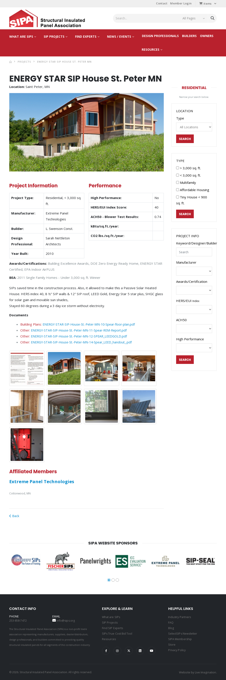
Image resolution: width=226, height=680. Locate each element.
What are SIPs (21, 36)
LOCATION (184, 111)
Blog (171, 628)
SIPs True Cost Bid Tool (117, 633)
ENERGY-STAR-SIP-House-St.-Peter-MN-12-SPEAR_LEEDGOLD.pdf (83, 336)
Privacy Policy (177, 649)
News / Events (119, 36)
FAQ (170, 622)
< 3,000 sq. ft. (188, 175)
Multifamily (186, 183)
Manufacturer (186, 263)
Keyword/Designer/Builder (196, 243)
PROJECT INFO (187, 236)
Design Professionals (160, 36)
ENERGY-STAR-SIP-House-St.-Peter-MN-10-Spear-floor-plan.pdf (92, 324)
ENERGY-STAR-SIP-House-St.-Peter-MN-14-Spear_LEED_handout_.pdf (85, 342)
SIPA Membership (180, 638)
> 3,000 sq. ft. (188, 168)
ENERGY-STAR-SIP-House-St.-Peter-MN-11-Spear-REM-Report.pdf (83, 330)
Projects (24, 61)
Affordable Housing (192, 190)
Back (14, 516)
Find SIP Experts (112, 628)
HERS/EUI (187, 301)
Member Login (181, 3)
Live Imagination (205, 672)
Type (180, 118)
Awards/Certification (191, 282)
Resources (150, 49)
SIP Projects (54, 36)
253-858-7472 (18, 621)
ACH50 (181, 320)
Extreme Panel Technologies (41, 482)
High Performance (190, 339)
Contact (161, 3)
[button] (18, 132)
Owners (206, 36)
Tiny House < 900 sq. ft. (191, 200)
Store (171, 644)
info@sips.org (66, 621)
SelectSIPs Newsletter (183, 633)
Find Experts (85, 36)
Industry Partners (180, 617)
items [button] (205, 4)
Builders (189, 36)
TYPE (180, 161)
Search (185, 139)
